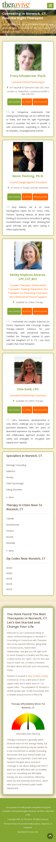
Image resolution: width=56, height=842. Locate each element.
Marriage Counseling (16, 465)
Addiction (10, 471)
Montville (10, 543)
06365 (9, 567)
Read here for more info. (28, 832)
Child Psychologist (15, 483)
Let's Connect (14, 102)
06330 (9, 578)
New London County (38, 676)
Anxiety (9, 477)
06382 (9, 573)
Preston (10, 530)
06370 (9, 589)
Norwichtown (12, 524)
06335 (9, 584)
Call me (27, 102)
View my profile (40, 102)
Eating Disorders (14, 489)
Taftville (10, 518)
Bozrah (9, 536)
